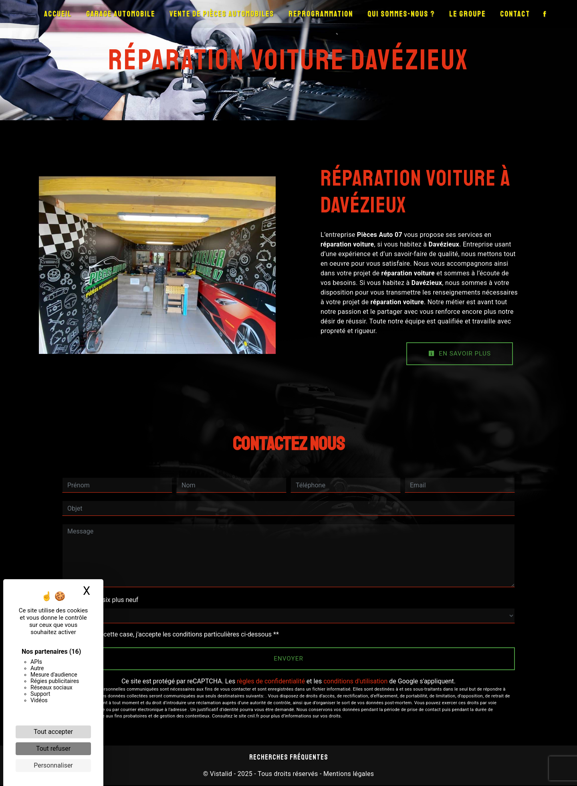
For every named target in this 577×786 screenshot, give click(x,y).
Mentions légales (348, 774)
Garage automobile (120, 14)
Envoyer (288, 659)
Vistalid (221, 774)
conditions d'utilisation (355, 682)
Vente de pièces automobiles (221, 14)
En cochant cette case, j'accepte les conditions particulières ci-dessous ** (174, 634)
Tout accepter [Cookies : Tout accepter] (53, 731)
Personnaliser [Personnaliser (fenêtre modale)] (53, 765)
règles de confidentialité (271, 682)
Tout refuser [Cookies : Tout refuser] (53, 748)
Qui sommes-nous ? (401, 14)
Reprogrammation (320, 14)
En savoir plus (458, 354)
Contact (515, 14)
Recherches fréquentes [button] (288, 758)
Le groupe (467, 14)
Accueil (58, 14)
